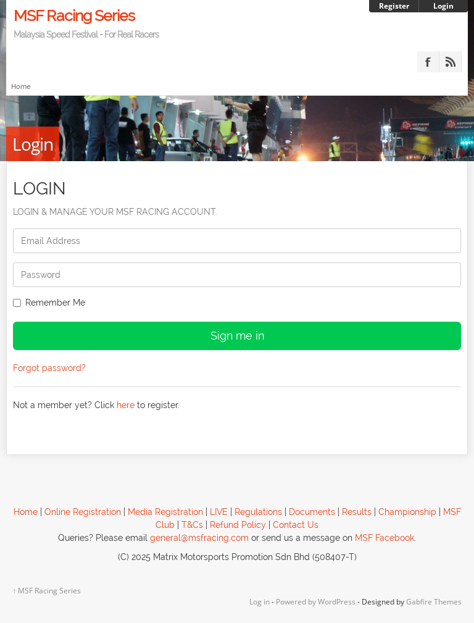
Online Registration (82, 512)
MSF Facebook (384, 538)
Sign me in (237, 335)
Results (357, 512)
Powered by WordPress (316, 601)
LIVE (219, 512)
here (126, 405)
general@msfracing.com (199, 538)
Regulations (258, 512)
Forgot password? (49, 368)
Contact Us (295, 525)
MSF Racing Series (238, 23)
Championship (407, 512)
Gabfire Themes (434, 601)
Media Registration (165, 512)
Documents (312, 512)
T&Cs (192, 525)
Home (20, 87)
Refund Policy (238, 525)
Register (394, 6)
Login (443, 6)
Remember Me (49, 302)
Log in (259, 601)
